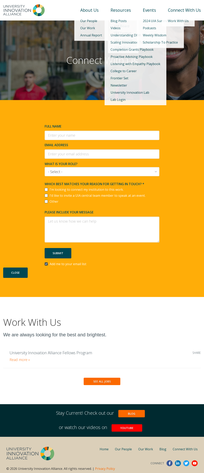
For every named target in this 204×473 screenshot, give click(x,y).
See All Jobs (102, 381)
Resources (121, 10)
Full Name (53, 126)
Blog (131, 414)
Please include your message (69, 212)
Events (149, 10)
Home (104, 449)
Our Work (145, 449)
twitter (186, 463)
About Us (89, 10)
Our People (123, 449)
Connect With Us (184, 10)
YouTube (126, 428)
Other (54, 201)
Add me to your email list (68, 264)
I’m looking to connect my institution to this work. (87, 189)
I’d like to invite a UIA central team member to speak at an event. (97, 195)
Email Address (56, 145)
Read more (20, 359)
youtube (195, 463)
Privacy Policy (105, 468)
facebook (170, 463)
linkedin (178, 463)
